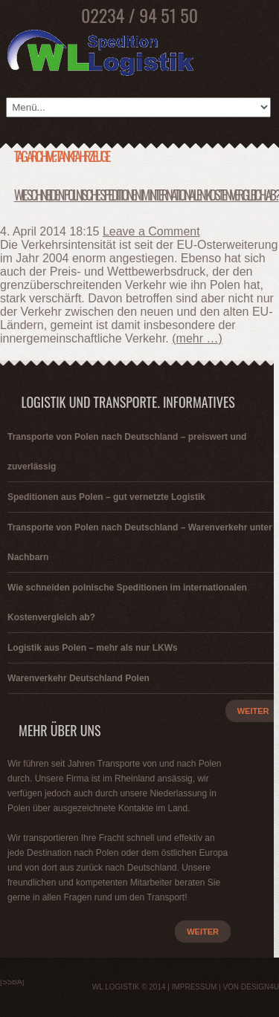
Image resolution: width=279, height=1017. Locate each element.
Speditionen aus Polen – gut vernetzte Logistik (106, 497)
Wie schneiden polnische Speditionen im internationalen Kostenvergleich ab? (146, 194)
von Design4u (250, 987)
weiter (203, 931)
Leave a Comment (151, 231)
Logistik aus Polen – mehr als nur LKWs (92, 648)
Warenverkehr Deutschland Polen (78, 678)
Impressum (194, 987)
